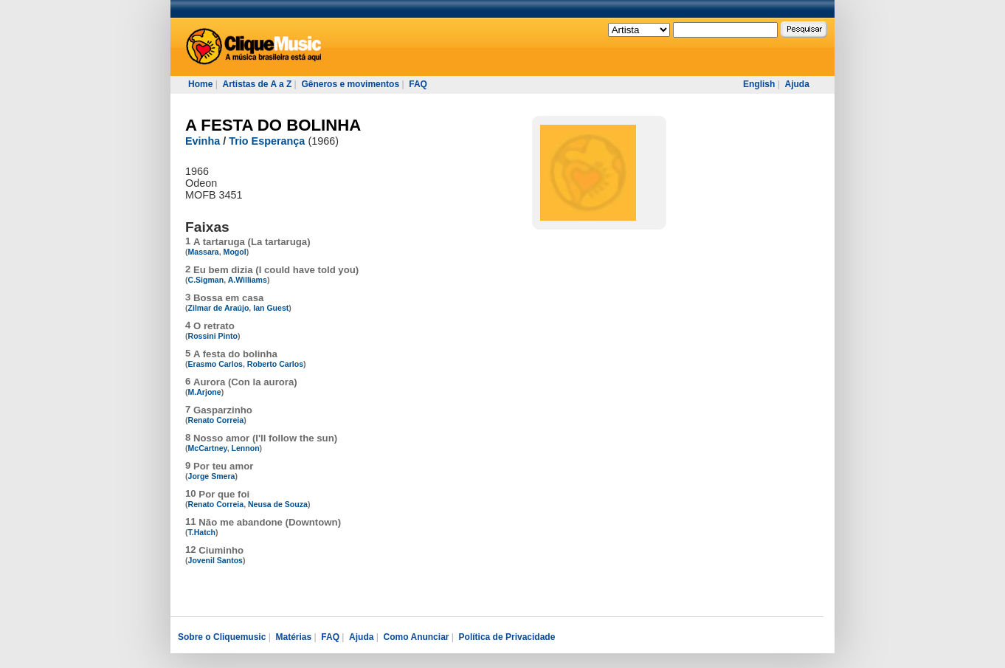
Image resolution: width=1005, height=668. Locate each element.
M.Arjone (204, 392)
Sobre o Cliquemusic (222, 637)
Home (200, 84)
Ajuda (796, 84)
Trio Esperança (267, 141)
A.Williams (247, 279)
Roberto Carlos (275, 363)
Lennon (246, 448)
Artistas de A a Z (256, 84)
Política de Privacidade (507, 637)
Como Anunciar (416, 637)
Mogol (235, 251)
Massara (203, 251)
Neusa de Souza (278, 504)
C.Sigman (206, 279)
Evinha (202, 141)
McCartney (207, 448)
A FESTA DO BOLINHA (273, 125)
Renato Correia (216, 420)
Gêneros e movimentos (350, 84)
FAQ (418, 84)
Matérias (293, 637)
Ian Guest (271, 307)
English (759, 84)
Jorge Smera (211, 476)
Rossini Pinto (213, 335)
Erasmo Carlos (215, 363)
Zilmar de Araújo (218, 307)
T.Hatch (202, 532)
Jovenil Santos (215, 560)
